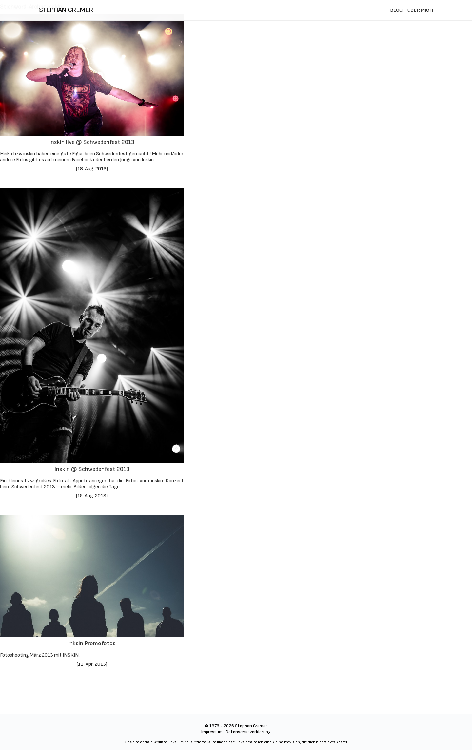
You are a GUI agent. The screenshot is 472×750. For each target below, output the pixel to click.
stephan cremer (66, 10)
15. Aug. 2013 (91, 496)
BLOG (396, 10)
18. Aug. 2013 (92, 169)
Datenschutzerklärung (248, 732)
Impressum (212, 732)
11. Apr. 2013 (92, 664)
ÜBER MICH (420, 10)
